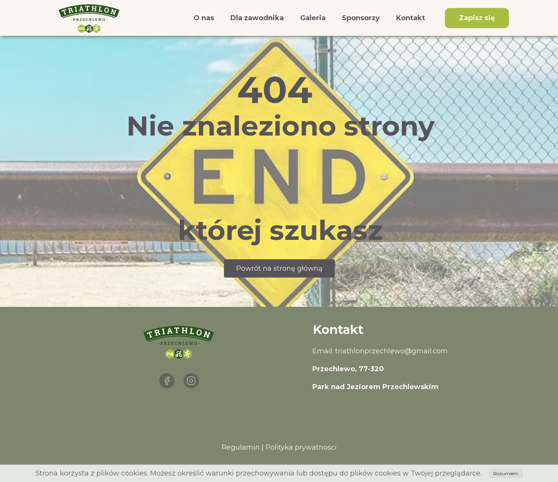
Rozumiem (505, 473)
